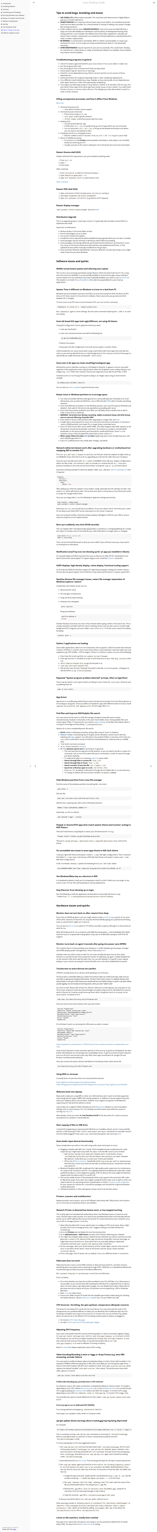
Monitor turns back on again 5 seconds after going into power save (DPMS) (91, 944)
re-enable (68, 1293)
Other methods (62, 182)
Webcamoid (99, 1107)
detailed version (109, 1388)
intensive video (81, 1391)
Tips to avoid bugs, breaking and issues (79, 12)
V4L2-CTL (69, 1111)
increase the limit (87, 1524)
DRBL (109, 401)
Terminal (5, 9)
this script (72, 926)
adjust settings (99, 722)
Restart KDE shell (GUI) (67, 189)
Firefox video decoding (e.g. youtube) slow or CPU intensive (79, 1382)
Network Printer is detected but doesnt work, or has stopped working (89, 1210)
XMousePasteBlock (81, 280)
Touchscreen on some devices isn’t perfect (76, 968)
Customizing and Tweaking (11, 12)
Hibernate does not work (68, 1260)
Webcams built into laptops (69, 1091)
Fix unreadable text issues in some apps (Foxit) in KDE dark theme (87, 850)
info (108, 706)
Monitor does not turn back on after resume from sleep (82, 913)
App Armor (61, 697)
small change (109, 917)
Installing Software (8, 6)
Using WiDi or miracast (67, 1074)
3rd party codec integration (119, 1182)
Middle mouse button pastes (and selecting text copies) (82, 268)
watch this (95, 758)
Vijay (14, 1529)
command (82, 746)
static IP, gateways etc (119, 470)
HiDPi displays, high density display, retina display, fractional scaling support (92, 565)
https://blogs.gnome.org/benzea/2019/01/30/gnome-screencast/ (80, 1084)
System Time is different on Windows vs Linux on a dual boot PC (86, 289)
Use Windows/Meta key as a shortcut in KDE (77, 876)
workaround (124, 278)
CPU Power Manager (77, 1320)
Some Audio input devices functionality (74, 1141)
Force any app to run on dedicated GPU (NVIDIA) (75, 1405)
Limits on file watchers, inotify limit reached (77, 1517)
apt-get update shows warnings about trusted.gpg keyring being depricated (91, 1420)
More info (60, 103)
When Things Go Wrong (10, 30)
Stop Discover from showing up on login (75, 890)
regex (72, 737)
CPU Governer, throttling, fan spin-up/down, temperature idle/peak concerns (92, 1305)
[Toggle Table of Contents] (33, 2)
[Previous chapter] (35, 766)
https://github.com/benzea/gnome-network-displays (76, 1082)
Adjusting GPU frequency (68, 1329)
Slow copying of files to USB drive (72, 1125)
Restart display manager (67, 205)
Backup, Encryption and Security (12, 18)
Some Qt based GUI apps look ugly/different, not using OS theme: (86, 321)
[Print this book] (153, 2)
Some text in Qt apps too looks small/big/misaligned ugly (83, 363)
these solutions (80, 1161)
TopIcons (111, 558)
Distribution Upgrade (66, 217)
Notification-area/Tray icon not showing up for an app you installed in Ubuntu (92, 551)
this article (64, 1347)
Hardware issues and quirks (73, 905)
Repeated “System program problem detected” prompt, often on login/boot (91, 678)
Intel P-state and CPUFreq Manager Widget (83, 1322)
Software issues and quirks (72, 261)
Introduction (6, 3)
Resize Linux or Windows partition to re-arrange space (81, 394)
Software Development (9, 21)
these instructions (87, 1388)
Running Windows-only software (12, 15)
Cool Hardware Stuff (8, 27)
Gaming (4, 24)
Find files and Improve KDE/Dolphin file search (78, 713)
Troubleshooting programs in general (74, 59)
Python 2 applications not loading (72, 643)
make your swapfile (89, 1298)
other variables (74, 387)
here (97, 210)
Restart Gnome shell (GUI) (68, 152)
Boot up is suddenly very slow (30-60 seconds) (77, 524)
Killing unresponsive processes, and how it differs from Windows (86, 99)
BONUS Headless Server (10, 33)
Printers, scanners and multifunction (73, 1196)
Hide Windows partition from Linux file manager (79, 780)
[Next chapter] (150, 766)
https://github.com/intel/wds (116, 1084)
